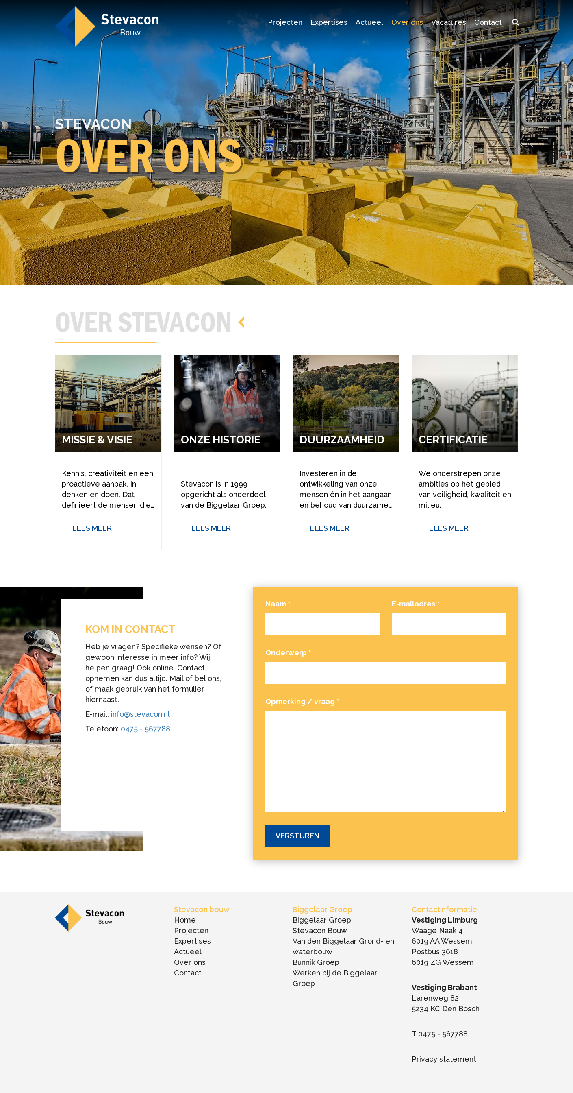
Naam (278, 604)
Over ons (407, 22)
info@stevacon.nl (140, 714)
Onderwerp (288, 652)
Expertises (328, 22)
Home (185, 920)
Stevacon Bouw (320, 930)
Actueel (369, 22)
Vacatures (448, 22)
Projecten (285, 22)
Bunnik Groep (316, 962)
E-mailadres (416, 604)
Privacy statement (444, 1059)
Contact (488, 22)
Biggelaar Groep (322, 920)
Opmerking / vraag (302, 701)
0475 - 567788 (145, 728)
